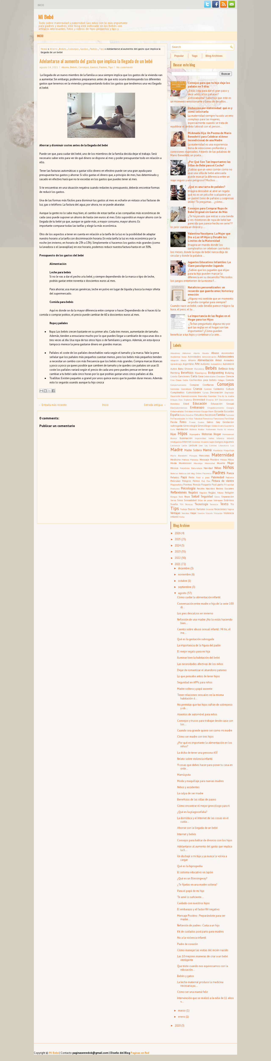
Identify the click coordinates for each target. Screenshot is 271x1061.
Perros (196, 480)
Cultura (230, 388)
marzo (182, 1010)
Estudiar (190, 414)
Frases (192, 422)
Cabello (173, 376)
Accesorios (227, 353)
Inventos (196, 441)
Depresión (229, 392)
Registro (203, 492)
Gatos (210, 422)
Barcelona (199, 368)
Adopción (174, 360)
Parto (191, 477)
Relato (220, 492)
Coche (185, 380)
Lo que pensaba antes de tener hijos (198, 676)
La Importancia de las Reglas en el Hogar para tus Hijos (209, 317)
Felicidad (198, 418)
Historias (207, 434)
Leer (201, 445)
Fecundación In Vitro (183, 418)
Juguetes (229, 441)
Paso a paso (203, 477)
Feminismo (218, 418)
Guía (172, 429)
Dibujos (173, 399)
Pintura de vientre (223, 481)
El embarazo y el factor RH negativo (198, 909)
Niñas (217, 468)
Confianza (208, 384)
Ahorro (53, 48)
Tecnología (201, 504)
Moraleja (198, 463)
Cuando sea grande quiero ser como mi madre (204, 730)
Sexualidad (190, 500)
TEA (181, 504)
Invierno (205, 441)
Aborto (197, 353)
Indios (211, 438)
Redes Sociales (225, 488)
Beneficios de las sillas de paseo (196, 799)
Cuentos (208, 388)
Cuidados (218, 388)
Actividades (194, 356)
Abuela (205, 353)
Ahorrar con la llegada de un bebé (197, 828)
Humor (173, 438)
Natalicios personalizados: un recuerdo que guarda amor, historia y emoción (210, 291)
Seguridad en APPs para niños (194, 682)
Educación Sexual (222, 403)
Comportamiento (178, 384)
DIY (216, 399)
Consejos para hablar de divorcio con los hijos (204, 840)
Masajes (193, 455)
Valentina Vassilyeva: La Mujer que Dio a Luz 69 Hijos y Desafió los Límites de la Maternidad (209, 237)
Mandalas (218, 450)
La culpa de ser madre (190, 793)
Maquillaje (229, 450)
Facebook (210, 414)
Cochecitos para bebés (203, 379)
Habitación (182, 429)
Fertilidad (229, 418)
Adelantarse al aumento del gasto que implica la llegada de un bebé (95, 61)
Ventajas (175, 513)
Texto (224, 504)
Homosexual (228, 434)
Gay (218, 422)
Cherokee (220, 376)
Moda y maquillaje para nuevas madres (200, 781)
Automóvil (228, 363)
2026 (178, 533)
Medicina (175, 459)
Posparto (206, 484)
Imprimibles (200, 438)
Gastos (84, 48)
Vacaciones (220, 509)
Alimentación (205, 360)
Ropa (187, 496)
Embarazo (197, 407)
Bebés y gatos (185, 976)
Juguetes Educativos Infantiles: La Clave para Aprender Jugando (209, 264)
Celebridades (210, 376)
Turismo (200, 509)
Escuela (218, 411)
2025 (178, 539)
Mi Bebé (45, 17)
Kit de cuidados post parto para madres (200, 931)
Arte (197, 364)
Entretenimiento (192, 411)
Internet (186, 441)
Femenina (208, 418)
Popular (179, 55)
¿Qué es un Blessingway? (192, 878)
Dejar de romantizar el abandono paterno (202, 670)
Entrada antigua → (155, 405)
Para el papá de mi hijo (190, 891)
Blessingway (201, 372)
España (174, 415)
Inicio (41, 5)
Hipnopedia (194, 434)
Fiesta (173, 422)
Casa (200, 376)
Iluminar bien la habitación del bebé (198, 657)
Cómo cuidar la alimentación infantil (199, 597)
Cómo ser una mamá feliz (192, 992)
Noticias (174, 473)
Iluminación (186, 438)
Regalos (193, 492)
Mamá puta (184, 774)
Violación (218, 513)
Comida (230, 379)
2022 (178, 558)
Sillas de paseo (205, 500)
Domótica (175, 403)
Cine (172, 380)
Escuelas (229, 411)
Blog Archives (214, 55)
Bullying (229, 372)
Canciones (184, 376)
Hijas (173, 434)
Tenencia (214, 504)
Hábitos (193, 429)
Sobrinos (229, 500)
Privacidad (229, 484)
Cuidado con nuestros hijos (193, 903)
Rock (181, 496)
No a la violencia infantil (191, 937)
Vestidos (185, 513)
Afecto (183, 360)
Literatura (223, 445)
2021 (178, 564)
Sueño (174, 504)
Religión (229, 492)
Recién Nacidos (206, 488)
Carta (194, 376)
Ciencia (230, 376)
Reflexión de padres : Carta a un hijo (198, 925)
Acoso (184, 356)
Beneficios (187, 372)
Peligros (186, 480)
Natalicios (184, 468)
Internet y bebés (186, 834)
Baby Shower (185, 368)
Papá (184, 477)
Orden (199, 473)
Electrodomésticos (178, 407)
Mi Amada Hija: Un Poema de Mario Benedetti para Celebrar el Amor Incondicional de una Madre (209, 136)
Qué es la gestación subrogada (195, 639)
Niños (228, 467)
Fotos (183, 422)
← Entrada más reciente (52, 405)
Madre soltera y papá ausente (194, 689)
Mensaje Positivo (209, 459)
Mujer (230, 463)
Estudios (199, 414)
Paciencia (207, 473)
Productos (175, 488)
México (223, 459)
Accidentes (175, 356)
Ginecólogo (204, 425)
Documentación (226, 399)
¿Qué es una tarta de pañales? (206, 187)
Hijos (182, 433)
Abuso (215, 353)
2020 (178, 1025)
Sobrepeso (218, 500)
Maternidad (223, 455)
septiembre (184, 587)
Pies (208, 480)
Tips (101, 48)
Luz (232, 445)
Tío (232, 504)
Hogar (217, 434)
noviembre (184, 574)
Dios (180, 399)
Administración (209, 356)
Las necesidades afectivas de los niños (200, 664)
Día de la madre (226, 396)
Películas (175, 480)
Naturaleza (196, 468)
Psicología (188, 488)
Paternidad (217, 477)
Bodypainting (216, 372)
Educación (200, 403)
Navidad (208, 468)
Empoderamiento (215, 407)
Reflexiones (178, 492)
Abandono (175, 353)
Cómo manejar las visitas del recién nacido (202, 950)
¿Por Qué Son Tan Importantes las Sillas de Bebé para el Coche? (209, 163)
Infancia (220, 438)
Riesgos (173, 496)
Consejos (73, 48)
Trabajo (183, 509)
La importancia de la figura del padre (199, 645)
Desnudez (202, 396)
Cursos (206, 392)
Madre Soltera (193, 450)
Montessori (185, 463)
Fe (171, 418)
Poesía (196, 484)
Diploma (188, 399)
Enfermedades (177, 411)
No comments (124, 67)
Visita (181, 516)
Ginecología (190, 425)
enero (181, 1016)
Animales (229, 360)
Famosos (230, 414)
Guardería (229, 425)
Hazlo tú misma (225, 429)
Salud (195, 496)
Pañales (174, 477)
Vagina (230, 509)
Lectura (193, 445)
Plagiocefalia (176, 484)
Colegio (221, 380)
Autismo (205, 363)
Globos (214, 425)
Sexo (180, 500)
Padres (93, 48)
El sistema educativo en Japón (195, 872)
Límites (213, 445)
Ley (206, 445)
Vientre (201, 513)
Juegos (219, 441)
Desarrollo (175, 396)
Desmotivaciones (189, 396)
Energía (230, 407)
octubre (182, 581)
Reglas (212, 492)
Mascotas (204, 455)
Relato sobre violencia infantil (195, 759)
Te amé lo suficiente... (190, 897)
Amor (218, 360)
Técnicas (189, 504)
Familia (220, 415)
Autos (173, 368)
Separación (227, 496)
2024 (178, 545)
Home (44, 48)
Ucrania (209, 509)
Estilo (182, 414)
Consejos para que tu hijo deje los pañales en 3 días (209, 84)
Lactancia (175, 445)
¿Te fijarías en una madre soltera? (197, 884)
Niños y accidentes (188, 787)
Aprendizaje (176, 363)
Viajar (193, 513)
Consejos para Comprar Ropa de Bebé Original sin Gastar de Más (207, 210)
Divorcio (210, 399)
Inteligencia (176, 441)
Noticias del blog (187, 473)
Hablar (201, 429)
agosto (182, 593)
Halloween (211, 429)
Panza (230, 473)
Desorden (212, 396)
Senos (217, 496)
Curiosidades (193, 392)
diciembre (184, 568)
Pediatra (230, 477)
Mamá (207, 450)
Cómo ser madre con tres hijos (195, 736)
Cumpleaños (177, 392)
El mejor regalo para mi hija (193, 651)
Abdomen (186, 353)
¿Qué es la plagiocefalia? (192, 812)
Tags (195, 55)
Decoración (216, 392)
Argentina (188, 363)
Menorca (194, 459)
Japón (212, 441)
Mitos (231, 459)
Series (173, 500)
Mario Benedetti (178, 455)
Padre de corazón (187, 944)
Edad (186, 403)
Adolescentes (226, 356)
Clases (178, 380)
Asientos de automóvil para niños (197, 714)
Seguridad (207, 496)
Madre (176, 449)
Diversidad (199, 399)
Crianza (197, 389)
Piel (203, 480)
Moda (173, 463)
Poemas (187, 484)
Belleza (223, 368)
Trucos (191, 509)
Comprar (194, 384)
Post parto (217, 484)
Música (174, 468)
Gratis (221, 425)
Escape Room (207, 411)
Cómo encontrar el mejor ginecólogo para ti (203, 806)
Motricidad (210, 463)
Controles (174, 388)
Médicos (185, 459)
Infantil (230, 438)
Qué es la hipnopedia (189, 866)
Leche (184, 445)
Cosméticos (186, 388)
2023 (178, 551)
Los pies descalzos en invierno (195, 613)
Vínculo (209, 513)
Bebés (62, 48)
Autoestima (216, 363)
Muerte (221, 463)
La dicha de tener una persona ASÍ (197, 752)
